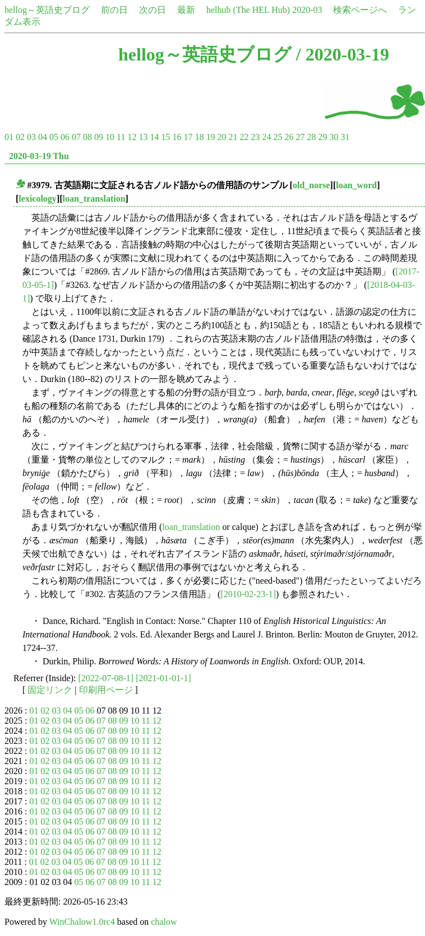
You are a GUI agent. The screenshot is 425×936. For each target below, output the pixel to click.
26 (288, 137)
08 (87, 137)
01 (8, 137)
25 (277, 137)
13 (142, 137)
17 (187, 137)
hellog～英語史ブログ (47, 10)
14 (154, 137)
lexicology (38, 198)
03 (31, 137)
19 (210, 137)
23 (255, 137)
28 (311, 137)
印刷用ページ (106, 690)
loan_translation (94, 198)
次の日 (152, 10)
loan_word (356, 185)
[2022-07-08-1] (106, 678)
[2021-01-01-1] (163, 678)
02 (20, 137)
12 (131, 137)
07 (76, 137)
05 (53, 137)
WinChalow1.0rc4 (82, 921)
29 (322, 137)
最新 (186, 10)
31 (344, 137)
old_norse (311, 185)
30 (333, 137)
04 (42, 137)
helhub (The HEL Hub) (248, 10)
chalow (164, 921)
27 (299, 137)
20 (221, 137)
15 (165, 137)
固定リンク (49, 690)
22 (243, 137)
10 (109, 137)
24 (266, 137)
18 (199, 137)
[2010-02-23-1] (248, 594)
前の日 (114, 10)
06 (65, 137)
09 (98, 137)
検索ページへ (360, 10)
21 (232, 137)
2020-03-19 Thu (39, 156)
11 (121, 137)
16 (176, 137)
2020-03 (307, 10)
